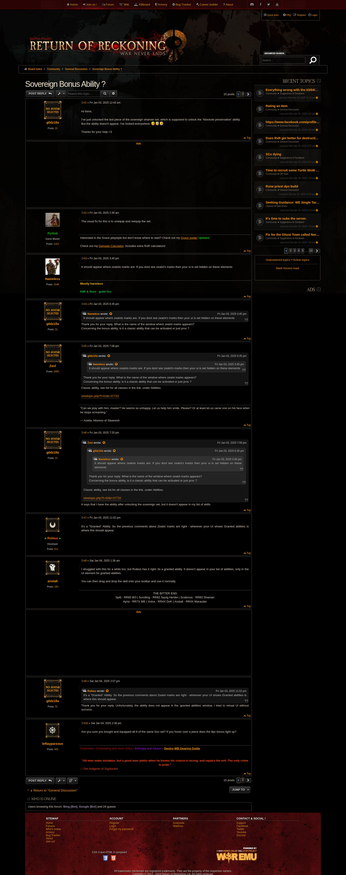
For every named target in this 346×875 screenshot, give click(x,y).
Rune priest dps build (282, 186)
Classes (270, 206)
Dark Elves (281, 206)
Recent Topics (299, 81)
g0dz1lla (52, 122)
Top (249, 137)
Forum (110, 4)
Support (241, 823)
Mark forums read (287, 268)
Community (271, 93)
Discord (241, 835)
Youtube (241, 832)
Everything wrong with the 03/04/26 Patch (293, 90)
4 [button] (299, 250)
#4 (85, 304)
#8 (85, 560)
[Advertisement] (138, 176)
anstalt (52, 581)
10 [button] (311, 250)
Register (114, 823)
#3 (85, 258)
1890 (56, 371)
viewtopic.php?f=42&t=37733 (100, 396)
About (229, 4)
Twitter (240, 829)
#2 (85, 212)
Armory (162, 4)
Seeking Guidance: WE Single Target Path (293, 202)
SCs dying (273, 154)
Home (74, 4)
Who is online (43, 799)
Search (313, 61)
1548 (56, 284)
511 (56, 549)
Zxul (52, 366)
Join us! (50, 841)
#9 (85, 681)
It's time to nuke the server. (286, 218)
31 (56, 128)
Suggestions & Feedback (292, 93)
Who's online (53, 829)
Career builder (209, 4)
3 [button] (294, 250)
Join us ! (91, 4)
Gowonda (178, 823)
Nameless (52, 279)
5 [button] (303, 250)
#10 (86, 723)
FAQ (288, 15)
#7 (85, 517)
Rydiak (52, 233)
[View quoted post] (111, 314)
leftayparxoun (52, 743)
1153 (56, 244)
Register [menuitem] (301, 15)
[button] (317, 251)
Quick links (273, 15)
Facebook (242, 826)
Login (112, 826)
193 (56, 586)
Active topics (301, 259)
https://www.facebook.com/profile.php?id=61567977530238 (293, 122)
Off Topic (284, 174)
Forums (50, 826)
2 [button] (290, 250)
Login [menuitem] (314, 15)
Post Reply (38, 93)
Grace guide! (189, 237)
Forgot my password (121, 829)
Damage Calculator (111, 246)
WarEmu (178, 826)
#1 (85, 102)
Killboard (144, 4)
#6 (85, 432)
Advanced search (275, 53)
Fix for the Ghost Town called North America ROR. (293, 234)
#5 (85, 346)
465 (56, 749)
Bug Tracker (183, 4)
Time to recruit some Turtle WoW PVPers (293, 170)
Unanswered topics (278, 259)
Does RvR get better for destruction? (293, 138)
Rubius (52, 538)
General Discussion (289, 109)
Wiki (126, 4)
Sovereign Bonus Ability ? (107, 69)
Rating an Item (277, 106)
